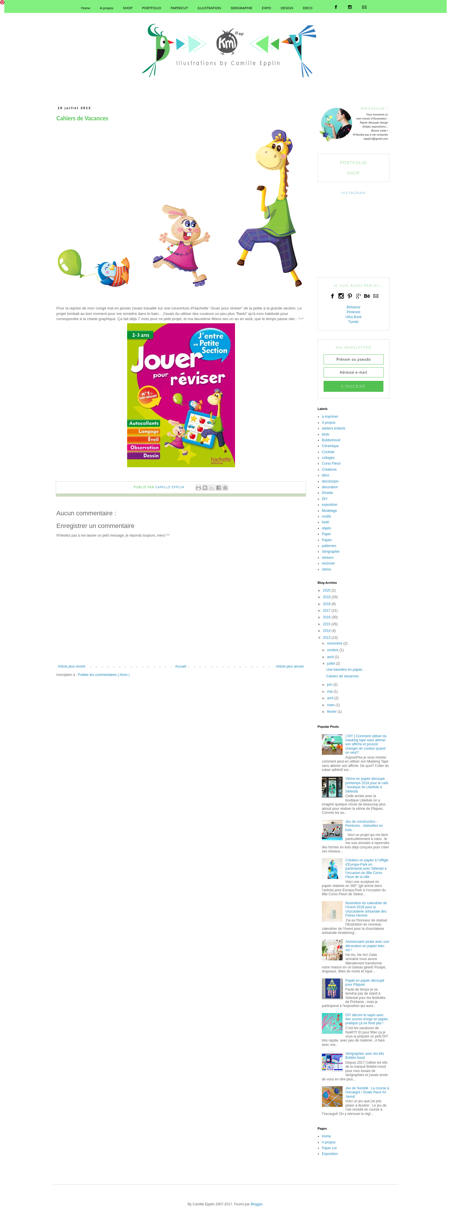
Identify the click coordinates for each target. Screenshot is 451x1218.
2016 (327, 617)
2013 (327, 638)
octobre (333, 650)
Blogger (257, 1204)
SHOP (127, 8)
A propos (106, 8)
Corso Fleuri (331, 463)
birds (325, 434)
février (332, 712)
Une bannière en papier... (345, 670)
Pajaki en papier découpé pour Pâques (364, 982)
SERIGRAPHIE (241, 8)
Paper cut (329, 1148)
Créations (329, 470)
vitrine (326, 569)
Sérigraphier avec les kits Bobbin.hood (364, 1056)
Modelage (329, 511)
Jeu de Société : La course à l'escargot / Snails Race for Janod (367, 1092)
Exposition (330, 1154)
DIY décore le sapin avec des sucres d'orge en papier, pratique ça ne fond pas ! (367, 1019)
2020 (327, 590)
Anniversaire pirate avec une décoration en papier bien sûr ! (367, 946)
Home (85, 8)
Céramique (330, 446)
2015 (327, 624)
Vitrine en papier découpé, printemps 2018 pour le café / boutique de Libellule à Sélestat (366, 785)
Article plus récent (71, 666)
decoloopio (330, 481)
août (330, 657)
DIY (325, 499)
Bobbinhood (331, 440)
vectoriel (328, 563)
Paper (326, 534)
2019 (327, 597)
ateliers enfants (333, 428)
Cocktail (328, 452)
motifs (326, 516)
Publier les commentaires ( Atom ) (104, 675)
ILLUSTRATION (209, 8)
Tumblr (353, 322)
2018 (327, 604)
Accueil (180, 666)
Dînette (327, 493)
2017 (327, 611)
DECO (307, 8)
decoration (330, 487)
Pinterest (353, 312)
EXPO (266, 8)
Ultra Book (353, 317)
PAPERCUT (179, 8)
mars (331, 705)
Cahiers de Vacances (342, 676)
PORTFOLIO (151, 8)
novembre (334, 643)
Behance (353, 307)
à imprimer (330, 417)
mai (329, 691)
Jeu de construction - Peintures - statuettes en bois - (364, 826)
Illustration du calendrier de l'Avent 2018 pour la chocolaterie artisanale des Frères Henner (366, 909)
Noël (325, 522)
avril (330, 698)
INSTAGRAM (353, 193)
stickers (328, 558)
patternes (329, 546)
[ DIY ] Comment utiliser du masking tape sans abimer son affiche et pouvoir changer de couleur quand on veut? (366, 744)
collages (328, 458)
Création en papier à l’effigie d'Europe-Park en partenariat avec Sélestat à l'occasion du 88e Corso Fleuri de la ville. (366, 868)
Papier (327, 540)
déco (325, 475)
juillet (331, 664)
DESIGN (287, 8)
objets (326, 528)
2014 (327, 631)
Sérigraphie (330, 552)
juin (329, 685)
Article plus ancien (290, 666)
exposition (329, 505)
